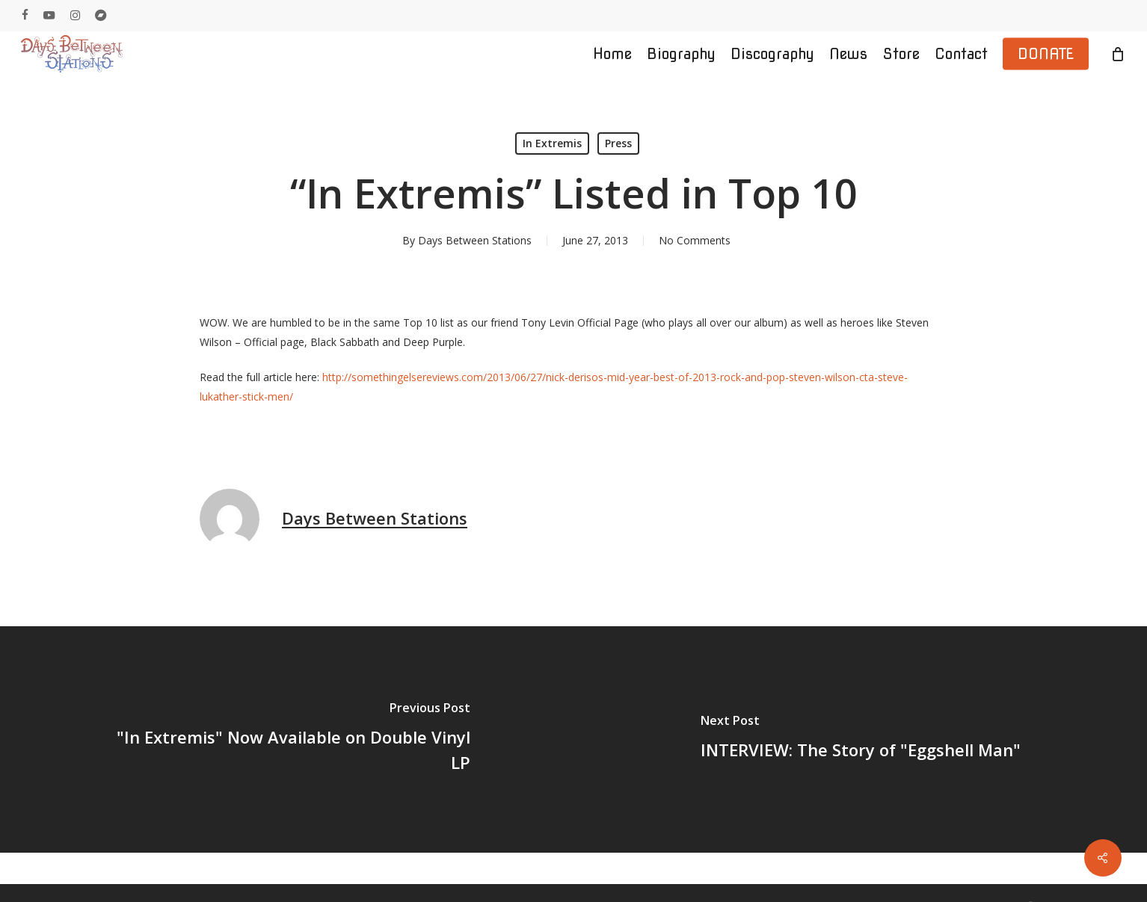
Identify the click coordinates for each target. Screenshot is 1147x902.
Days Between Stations (475, 240)
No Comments (695, 240)
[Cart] (1118, 54)
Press (618, 143)
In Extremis (552, 143)
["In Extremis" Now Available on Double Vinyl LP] (287, 739)
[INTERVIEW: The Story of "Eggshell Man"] (860, 739)
